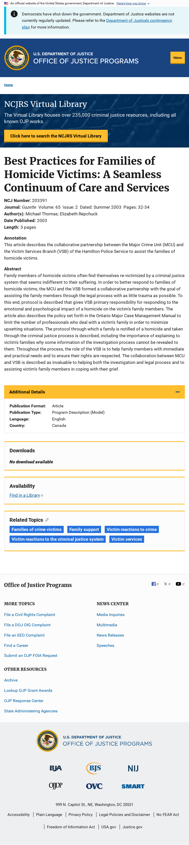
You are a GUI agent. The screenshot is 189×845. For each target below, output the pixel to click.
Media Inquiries (111, 614)
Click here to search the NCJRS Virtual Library (56, 136)
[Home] (86, 57)
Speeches (105, 645)
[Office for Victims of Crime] (94, 786)
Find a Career (16, 645)
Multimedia (107, 624)
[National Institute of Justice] (133, 766)
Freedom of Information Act (71, 827)
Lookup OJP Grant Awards (28, 690)
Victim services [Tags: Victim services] (126, 539)
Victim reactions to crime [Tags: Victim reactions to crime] (132, 529)
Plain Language (49, 814)
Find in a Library (27, 495)
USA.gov (108, 827)
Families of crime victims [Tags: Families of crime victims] (37, 529)
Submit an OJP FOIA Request (30, 655)
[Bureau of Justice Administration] (56, 766)
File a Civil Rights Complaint (29, 614)
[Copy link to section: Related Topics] (45, 519)
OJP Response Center (23, 700)
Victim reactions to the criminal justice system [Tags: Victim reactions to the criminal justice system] (58, 539)
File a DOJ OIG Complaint (27, 624)
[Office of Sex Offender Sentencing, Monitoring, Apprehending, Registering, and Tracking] (133, 785)
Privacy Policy (81, 814)
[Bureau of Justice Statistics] (94, 772)
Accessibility (18, 814)
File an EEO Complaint (24, 635)
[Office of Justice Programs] (16, 57)
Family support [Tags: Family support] (84, 529)
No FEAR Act (168, 814)
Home (8, 85)
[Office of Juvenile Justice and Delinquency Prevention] (55, 787)
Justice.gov (132, 827)
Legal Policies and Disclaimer (124, 814)
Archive (11, 680)
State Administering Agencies (30, 711)
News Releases (110, 635)
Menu (178, 58)
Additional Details (27, 391)
